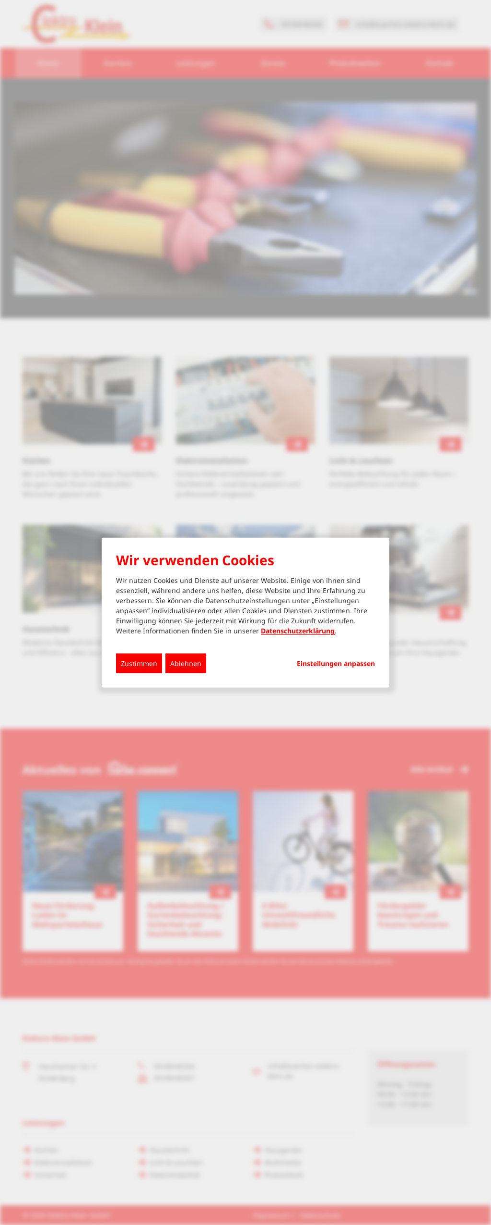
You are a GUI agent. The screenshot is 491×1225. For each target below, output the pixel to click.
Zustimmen (139, 663)
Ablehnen (185, 663)
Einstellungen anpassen (336, 663)
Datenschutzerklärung (298, 630)
